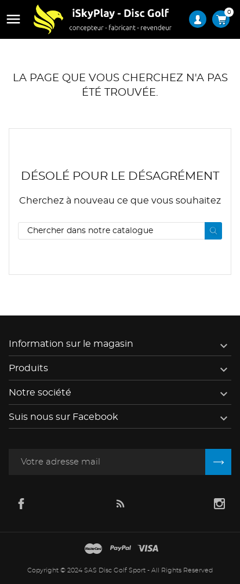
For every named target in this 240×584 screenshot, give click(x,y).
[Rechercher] (120, 231)
